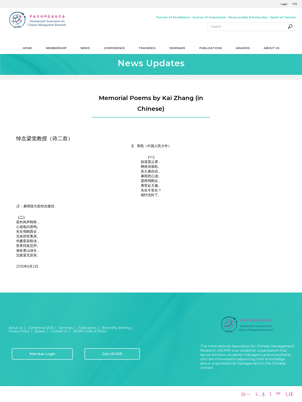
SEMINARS (177, 48)
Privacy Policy (19, 331)
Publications (87, 328)
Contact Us (59, 331)
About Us (16, 328)
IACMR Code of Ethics (89, 331)
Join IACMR (112, 354)
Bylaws (40, 331)
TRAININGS (147, 48)
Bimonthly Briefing (116, 328)
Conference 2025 (41, 328)
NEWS (85, 48)
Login (284, 4)
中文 (295, 3)
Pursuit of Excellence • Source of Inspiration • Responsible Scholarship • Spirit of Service (226, 17)
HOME (27, 48)
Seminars (66, 328)
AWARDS (243, 48)
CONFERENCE (114, 48)
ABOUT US (271, 48)
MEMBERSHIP (56, 48)
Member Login (42, 354)
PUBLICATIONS (210, 48)
